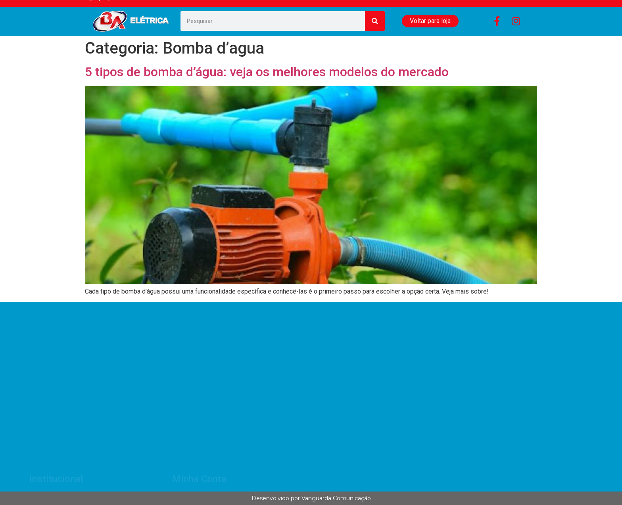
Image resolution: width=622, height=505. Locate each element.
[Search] (375, 21)
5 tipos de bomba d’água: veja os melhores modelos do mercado (267, 71)
